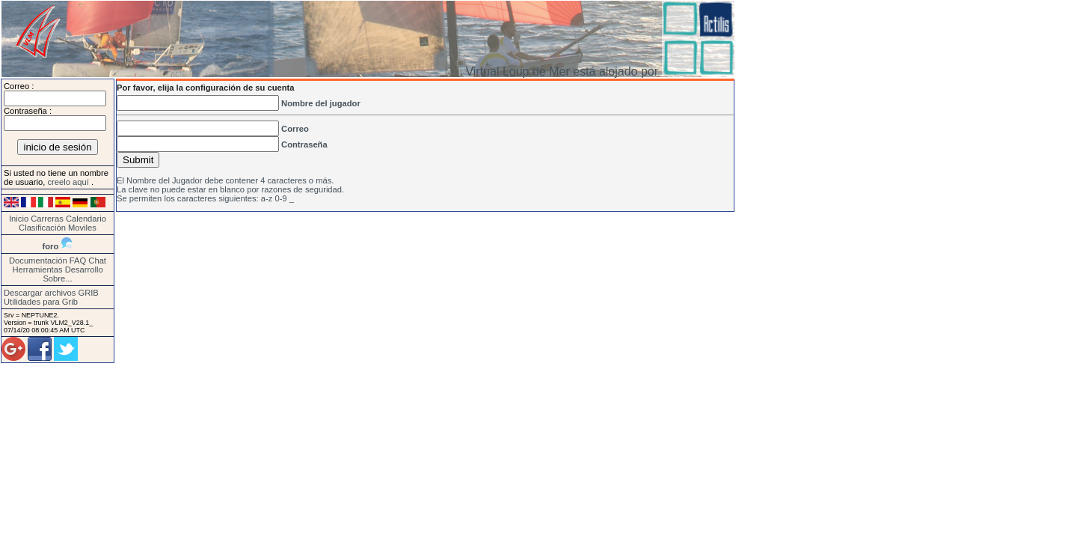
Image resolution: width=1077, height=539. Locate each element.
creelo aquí (68, 181)
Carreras (47, 218)
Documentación (38, 260)
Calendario (86, 218)
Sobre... (57, 278)
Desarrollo (84, 269)
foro (51, 246)
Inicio (18, 218)
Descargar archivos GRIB (51, 292)
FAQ (78, 260)
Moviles (82, 227)
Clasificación (43, 227)
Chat (97, 260)
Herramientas (37, 269)
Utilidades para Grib (41, 301)
